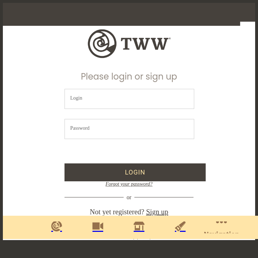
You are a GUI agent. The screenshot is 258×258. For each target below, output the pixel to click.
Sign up (157, 212)
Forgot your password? (128, 184)
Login (76, 98)
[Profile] (243, 14)
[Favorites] (225, 14)
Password (80, 128)
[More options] (221, 227)
